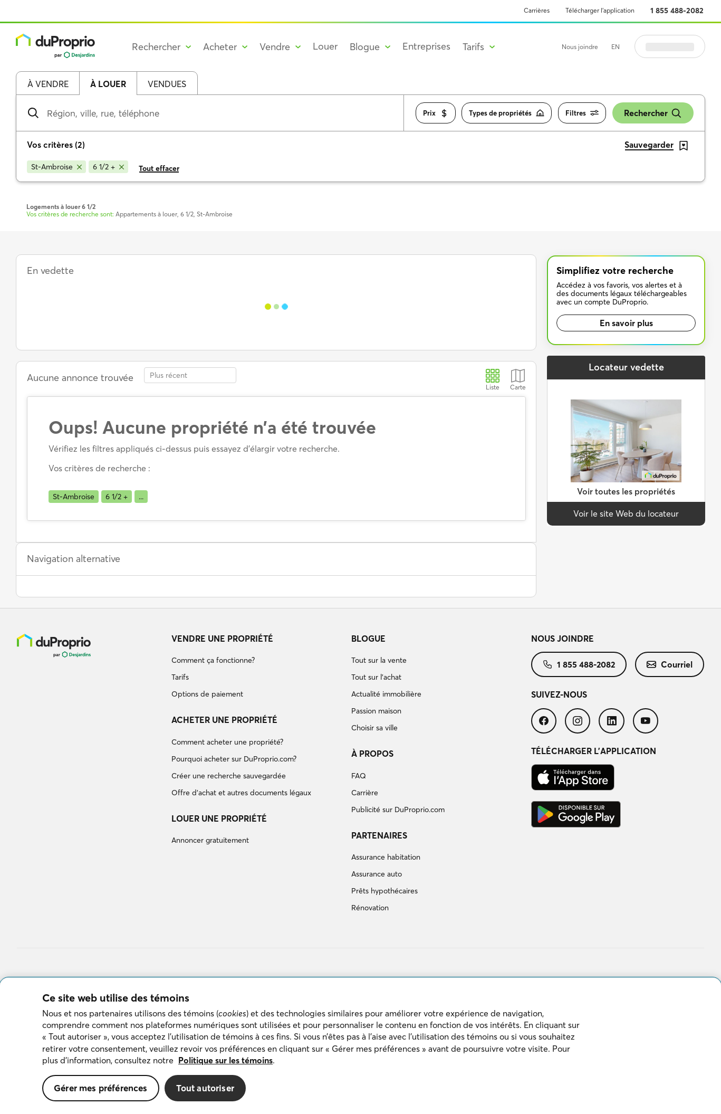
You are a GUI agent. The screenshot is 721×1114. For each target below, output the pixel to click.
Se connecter (670, 46)
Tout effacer (159, 168)
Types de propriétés (506, 113)
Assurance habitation (385, 857)
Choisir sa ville (374, 727)
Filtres (582, 113)
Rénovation (370, 907)
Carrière (364, 792)
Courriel (670, 664)
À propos (372, 753)
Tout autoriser (205, 1087)
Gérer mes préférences (101, 1087)
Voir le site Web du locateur (626, 513)
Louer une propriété (219, 818)
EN (615, 47)
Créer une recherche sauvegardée (228, 775)
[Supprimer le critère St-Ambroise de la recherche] (56, 166)
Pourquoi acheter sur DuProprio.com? (233, 759)
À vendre (48, 84)
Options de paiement (207, 694)
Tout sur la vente (379, 660)
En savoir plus (626, 323)
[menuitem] (257, 668)
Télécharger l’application (600, 10)
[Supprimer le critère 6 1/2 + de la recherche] (108, 166)
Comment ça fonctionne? (213, 660)
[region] (360, 1046)
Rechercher (653, 113)
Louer (325, 46)
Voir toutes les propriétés (626, 491)
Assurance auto (376, 874)
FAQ (358, 775)
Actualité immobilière (386, 694)
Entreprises (426, 46)
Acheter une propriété (224, 720)
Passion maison (376, 711)
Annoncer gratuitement (210, 840)
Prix (435, 113)
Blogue (368, 638)
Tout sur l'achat (376, 677)
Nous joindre (580, 47)
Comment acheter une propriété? (227, 742)
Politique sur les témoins (225, 1060)
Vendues (167, 84)
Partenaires (379, 835)
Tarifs (180, 677)
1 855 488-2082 (677, 10)
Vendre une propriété (222, 638)
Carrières (537, 10)
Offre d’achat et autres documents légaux (241, 792)
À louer (108, 84)
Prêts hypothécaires (384, 891)
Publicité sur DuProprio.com (398, 809)
